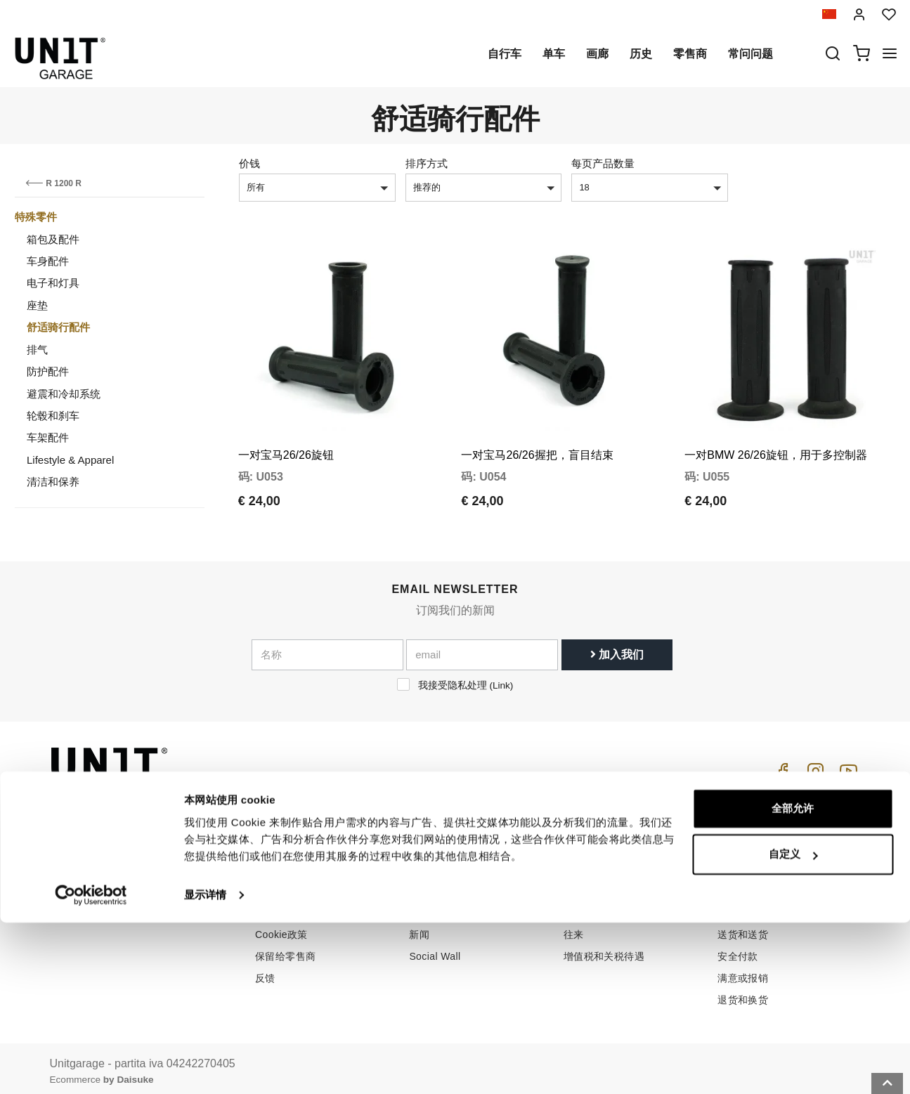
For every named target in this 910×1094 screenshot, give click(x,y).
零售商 (690, 54)
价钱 (249, 163)
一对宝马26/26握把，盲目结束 (537, 430)
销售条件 (737, 862)
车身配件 (48, 261)
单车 (553, 54)
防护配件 (48, 371)
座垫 (37, 305)
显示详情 (205, 1066)
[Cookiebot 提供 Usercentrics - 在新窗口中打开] (91, 1066)
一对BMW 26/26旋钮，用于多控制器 (775, 430)
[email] (482, 648)
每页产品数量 (603, 163)
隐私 (265, 906)
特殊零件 (36, 217)
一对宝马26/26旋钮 (286, 430)
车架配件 (48, 437)
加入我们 (617, 648)
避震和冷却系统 (63, 394)
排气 (37, 350)
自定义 (793, 1025)
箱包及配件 (53, 239)
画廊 (597, 54)
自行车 (504, 54)
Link (501, 679)
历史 (641, 54)
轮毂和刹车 (53, 416)
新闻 (419, 928)
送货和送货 (742, 928)
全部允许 (793, 980)
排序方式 (426, 163)
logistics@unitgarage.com (135, 862)
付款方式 (737, 906)
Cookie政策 (281, 928)
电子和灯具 (53, 283)
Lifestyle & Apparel (70, 460)
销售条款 (737, 884)
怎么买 (579, 862)
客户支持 (584, 884)
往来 (574, 928)
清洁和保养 (53, 482)
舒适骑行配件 (58, 327)
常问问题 (750, 54)
